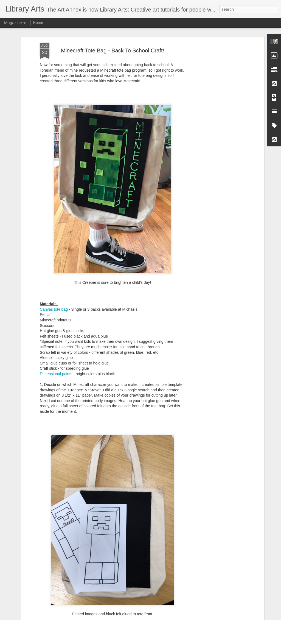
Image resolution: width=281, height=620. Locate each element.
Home (38, 22)
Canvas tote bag (54, 299)
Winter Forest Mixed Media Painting (120, 613)
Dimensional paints (56, 364)
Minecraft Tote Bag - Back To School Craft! (112, 40)
